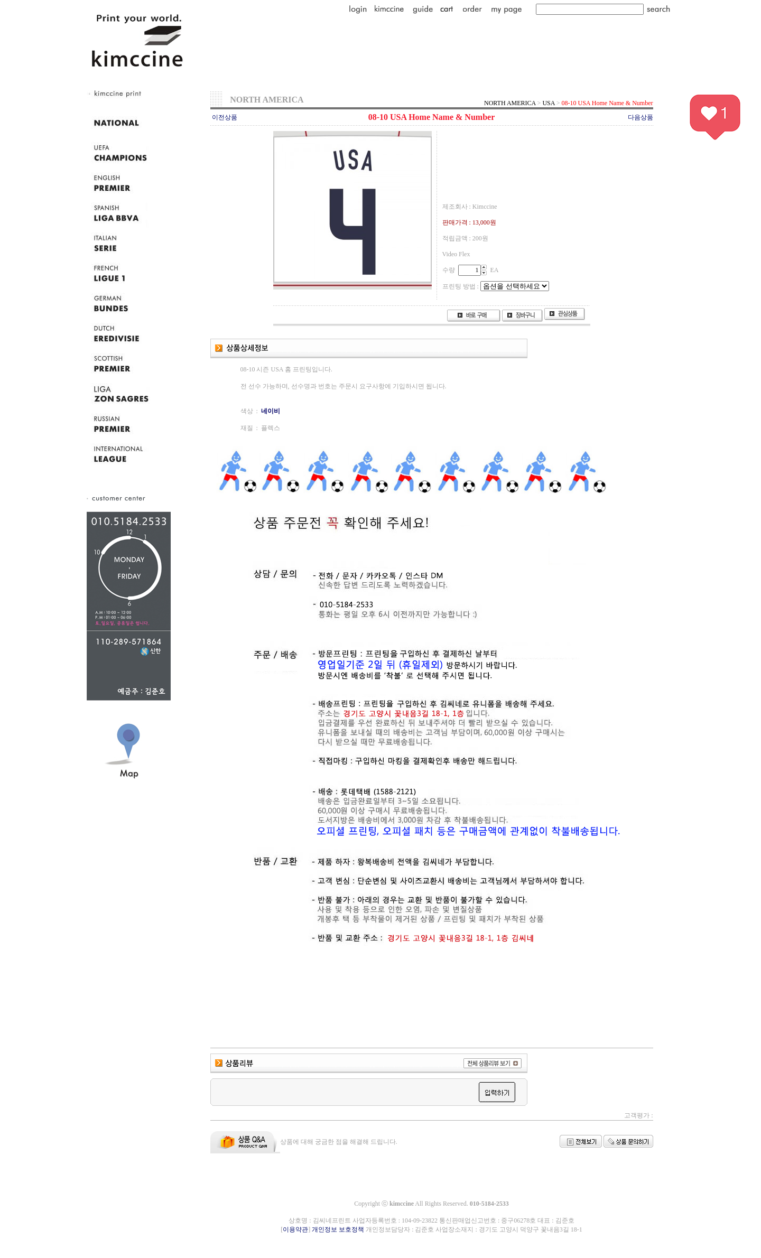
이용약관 (295, 1229)
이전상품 (224, 117)
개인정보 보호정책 (338, 1229)
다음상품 (640, 117)
